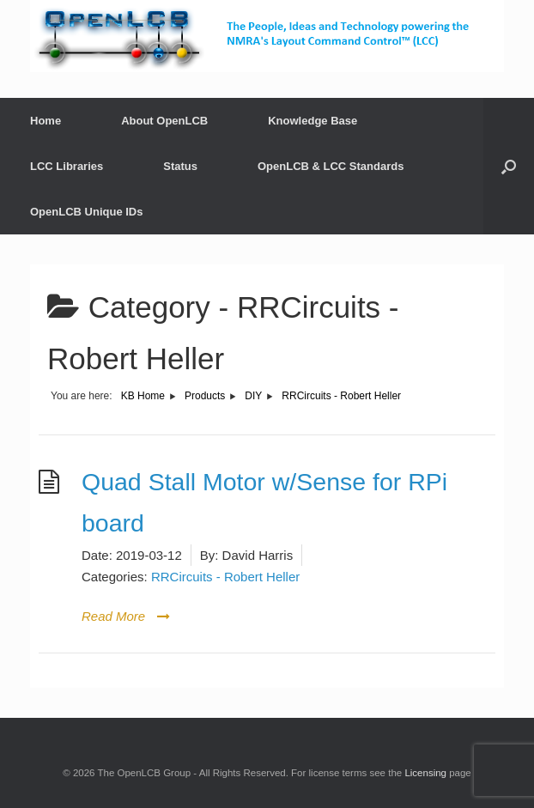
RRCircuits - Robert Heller (225, 576)
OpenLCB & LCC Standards (331, 166)
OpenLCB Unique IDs (86, 211)
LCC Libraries (66, 166)
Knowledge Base (312, 120)
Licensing (425, 773)
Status (180, 166)
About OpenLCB (164, 120)
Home (45, 120)
